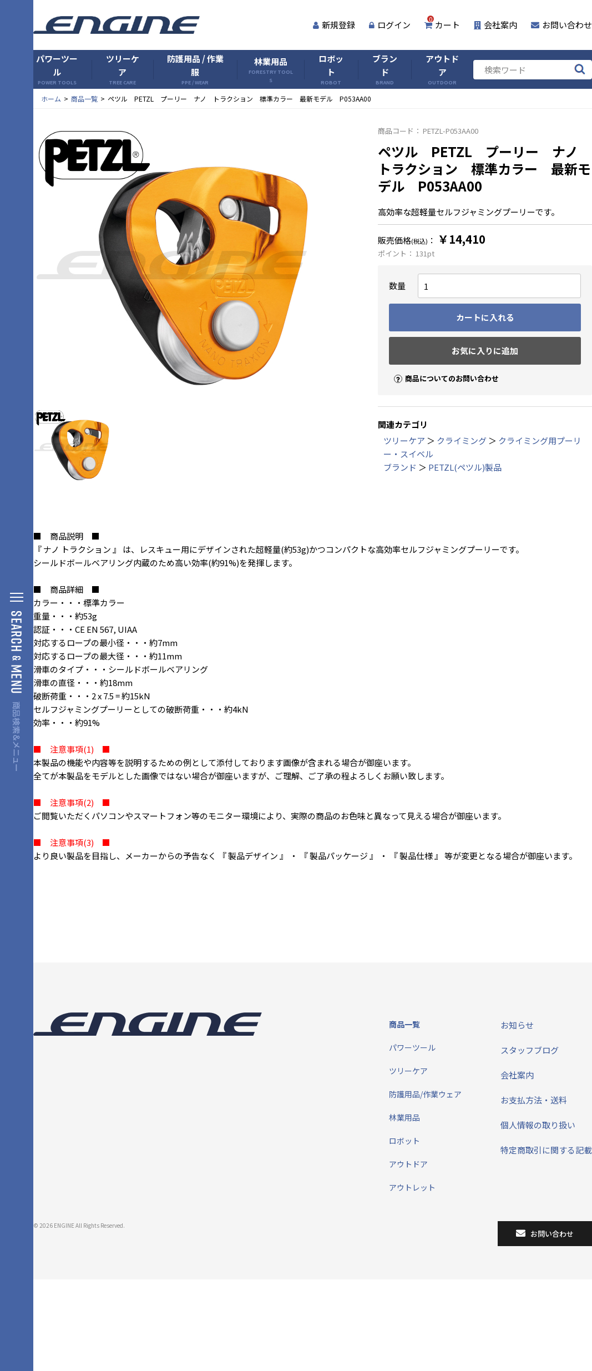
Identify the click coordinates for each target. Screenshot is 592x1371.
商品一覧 (84, 98)
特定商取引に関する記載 (546, 1150)
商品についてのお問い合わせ (441, 369)
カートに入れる (485, 317)
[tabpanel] (194, 264)
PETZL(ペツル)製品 (465, 467)
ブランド (384, 69)
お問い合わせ (561, 25)
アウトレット (412, 1187)
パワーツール (57, 69)
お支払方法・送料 (533, 1100)
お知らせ (517, 1025)
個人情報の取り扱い (537, 1125)
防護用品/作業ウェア (425, 1094)
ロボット (330, 69)
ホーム (51, 98)
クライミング (462, 440)
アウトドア (442, 69)
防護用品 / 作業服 (195, 69)
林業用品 (271, 69)
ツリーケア (122, 69)
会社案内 (495, 25)
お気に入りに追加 (485, 350)
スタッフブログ (529, 1050)
